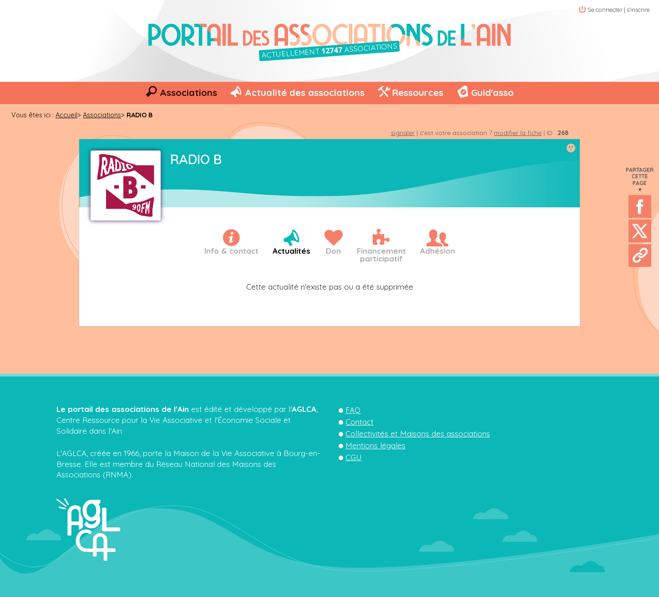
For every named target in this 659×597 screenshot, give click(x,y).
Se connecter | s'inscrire (619, 9)
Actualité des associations (305, 92)
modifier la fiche (518, 132)
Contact (359, 421)
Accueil (66, 114)
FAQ (352, 410)
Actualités (291, 251)
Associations (188, 92)
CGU (353, 457)
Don (333, 251)
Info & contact (231, 251)
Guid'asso (492, 92)
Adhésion (437, 251)
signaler (403, 132)
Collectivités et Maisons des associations (417, 433)
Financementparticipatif (381, 254)
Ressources (417, 92)
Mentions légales (375, 445)
